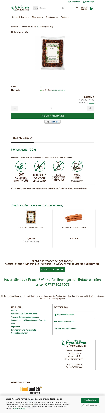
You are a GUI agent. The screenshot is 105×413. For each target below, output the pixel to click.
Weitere (65, 17)
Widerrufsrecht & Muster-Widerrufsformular (28, 320)
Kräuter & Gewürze (20, 17)
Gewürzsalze (52, 17)
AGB (13, 323)
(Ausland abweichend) (58, 90)
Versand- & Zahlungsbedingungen (25, 317)
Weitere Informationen (90, 405)
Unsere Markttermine (64, 315)
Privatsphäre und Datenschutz (23, 330)
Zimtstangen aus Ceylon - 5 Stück (74, 227)
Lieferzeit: (15, 90)
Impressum (15, 327)
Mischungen (37, 17)
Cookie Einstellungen (19, 333)
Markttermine (74, 2)
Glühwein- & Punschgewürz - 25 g (31, 227)
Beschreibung (22, 138)
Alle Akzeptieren (90, 400)
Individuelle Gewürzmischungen (24, 314)
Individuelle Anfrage (52, 270)
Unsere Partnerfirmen (64, 322)
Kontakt (14, 310)
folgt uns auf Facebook (65, 328)
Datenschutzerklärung (18, 408)
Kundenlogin (88, 2)
